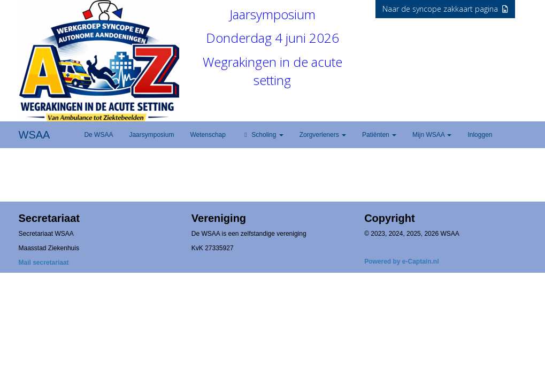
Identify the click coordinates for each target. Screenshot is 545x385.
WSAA (34, 135)
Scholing (262, 134)
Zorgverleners (323, 134)
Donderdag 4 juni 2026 (272, 38)
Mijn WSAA (431, 134)
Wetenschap (208, 134)
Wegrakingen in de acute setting (272, 71)
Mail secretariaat (44, 262)
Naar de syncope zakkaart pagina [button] (445, 9)
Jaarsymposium (272, 14)
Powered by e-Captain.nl (401, 261)
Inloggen (479, 134)
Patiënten (379, 134)
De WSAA (98, 134)
